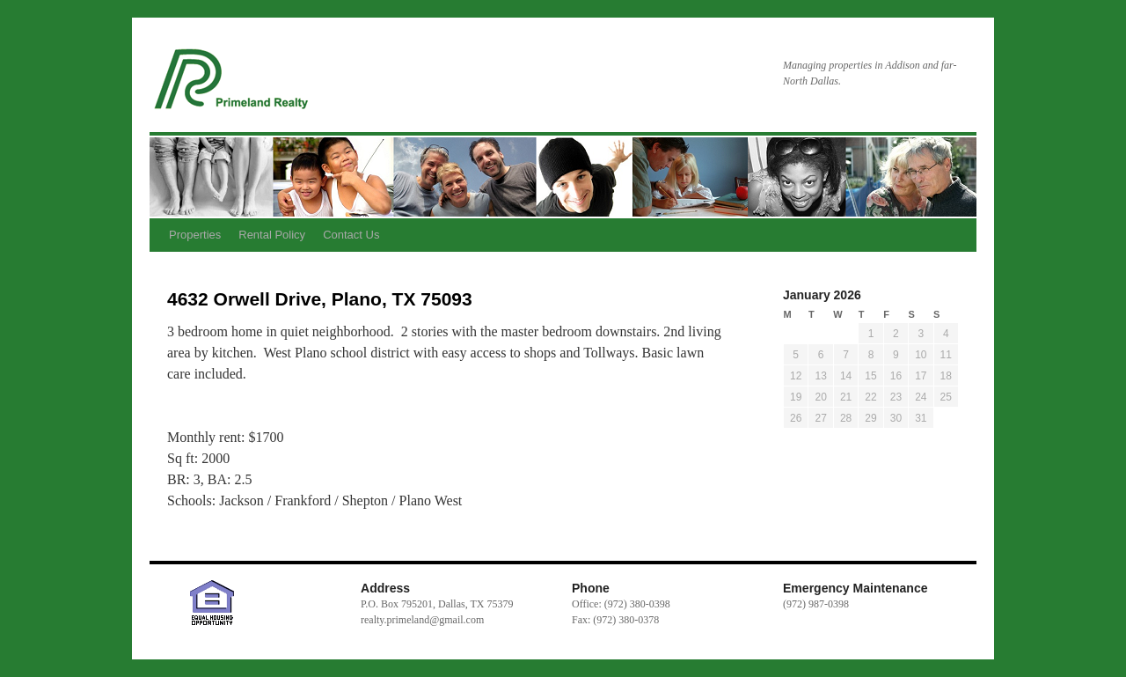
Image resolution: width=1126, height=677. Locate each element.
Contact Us (351, 234)
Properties (195, 234)
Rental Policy (271, 234)
